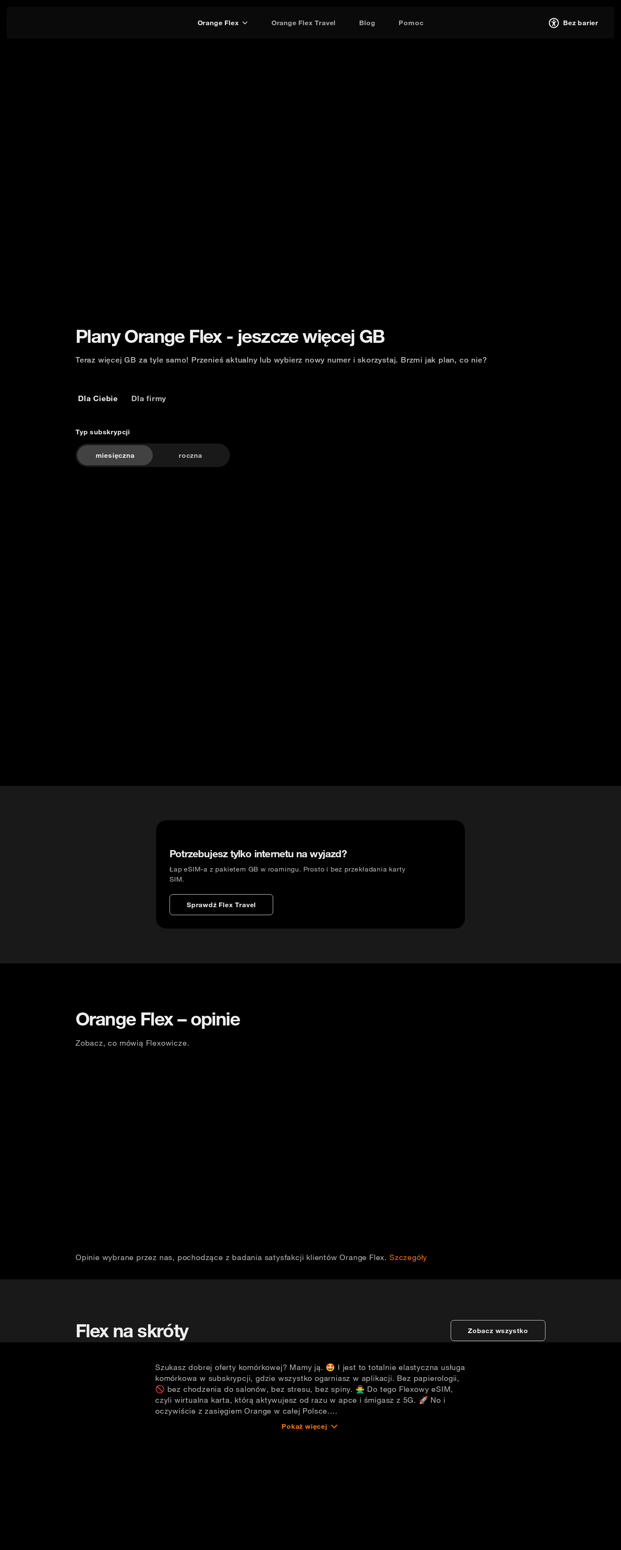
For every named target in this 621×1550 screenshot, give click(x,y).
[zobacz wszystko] (498, 1443)
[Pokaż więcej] (310, 1539)
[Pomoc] (411, 22)
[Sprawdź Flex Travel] (221, 932)
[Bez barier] (572, 22)
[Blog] (367, 22)
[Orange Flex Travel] (303, 22)
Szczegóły (408, 1326)
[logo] (39, 21)
